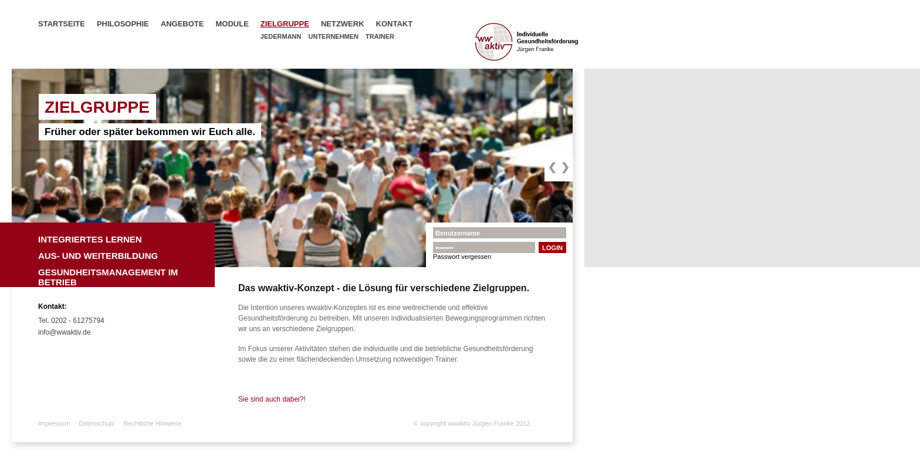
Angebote (182, 23)
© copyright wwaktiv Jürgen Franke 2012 (472, 423)
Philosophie (123, 23)
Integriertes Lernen (90, 239)
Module (231, 23)
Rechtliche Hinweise (153, 423)
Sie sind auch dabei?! (272, 399)
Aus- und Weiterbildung (98, 256)
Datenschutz (96, 423)
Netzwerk (342, 23)
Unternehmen (334, 36)
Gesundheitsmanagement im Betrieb (108, 275)
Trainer (380, 36)
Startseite (61, 23)
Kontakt (394, 23)
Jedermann (281, 36)
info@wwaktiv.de (64, 332)
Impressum (54, 423)
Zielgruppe (285, 23)
